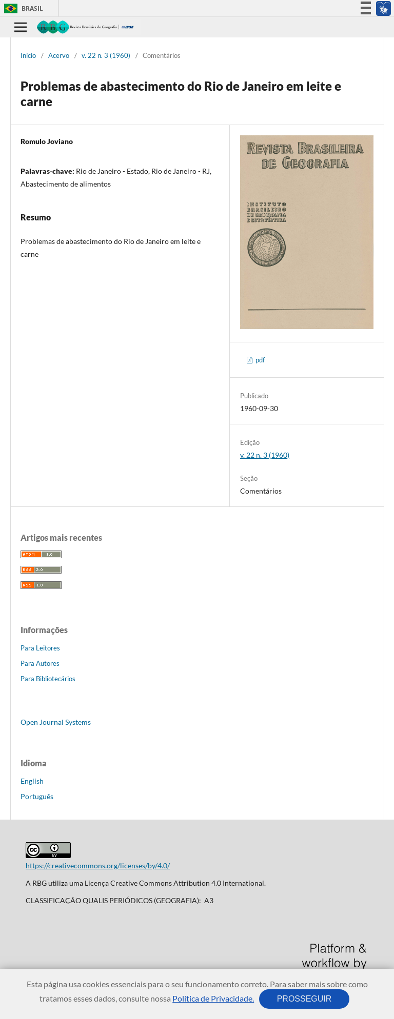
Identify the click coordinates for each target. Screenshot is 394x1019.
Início (28, 55)
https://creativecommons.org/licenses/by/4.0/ (98, 865)
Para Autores (40, 663)
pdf (259, 360)
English (32, 781)
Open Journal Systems (56, 722)
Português (37, 796)
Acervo (58, 55)
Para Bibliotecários (48, 679)
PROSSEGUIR (304, 998)
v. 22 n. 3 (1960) (106, 55)
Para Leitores (40, 648)
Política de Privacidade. (213, 998)
